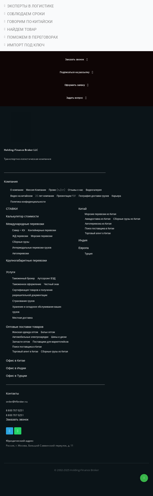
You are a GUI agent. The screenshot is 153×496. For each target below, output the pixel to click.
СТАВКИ (12, 209)
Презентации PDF (66, 196)
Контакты (12, 393)
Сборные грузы (20, 242)
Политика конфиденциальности (28, 201)
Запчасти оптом (21, 341)
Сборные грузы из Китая (126, 219)
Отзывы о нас (75, 190)
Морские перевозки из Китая (100, 214)
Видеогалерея (94, 190)
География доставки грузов (94, 196)
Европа (83, 248)
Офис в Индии (16, 368)
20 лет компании (44, 196)
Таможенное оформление (26, 284)
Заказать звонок (17, 419)
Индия (82, 240)
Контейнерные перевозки (42, 230)
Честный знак (51, 284)
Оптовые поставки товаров (24, 327)
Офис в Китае (15, 360)
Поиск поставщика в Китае (99, 228)
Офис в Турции (16, 376)
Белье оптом (48, 332)
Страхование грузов (23, 301)
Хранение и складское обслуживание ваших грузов (36, 309)
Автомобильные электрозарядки (30, 337)
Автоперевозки (20, 253)
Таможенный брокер (23, 278)
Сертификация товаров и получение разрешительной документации (32, 292)
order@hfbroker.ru (16, 401)
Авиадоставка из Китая (97, 219)
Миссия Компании (36, 190)
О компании (16, 190)
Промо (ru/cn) (57, 190)
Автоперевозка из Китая (98, 223)
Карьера (116, 196)
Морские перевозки (41, 236)
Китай (82, 209)
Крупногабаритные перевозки (26, 260)
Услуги (10, 272)
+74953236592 (144, 478)
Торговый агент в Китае (98, 233)
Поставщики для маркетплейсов (51, 341)
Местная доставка (22, 317)
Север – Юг (18, 230)
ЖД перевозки (20, 236)
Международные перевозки (25, 224)
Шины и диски (59, 337)
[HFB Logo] (21, 127)
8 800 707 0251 (15, 410)
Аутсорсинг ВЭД (47, 278)
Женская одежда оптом (25, 332)
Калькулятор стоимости (22, 216)
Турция (88, 253)
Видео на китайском (21, 196)
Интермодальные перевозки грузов (31, 247)
